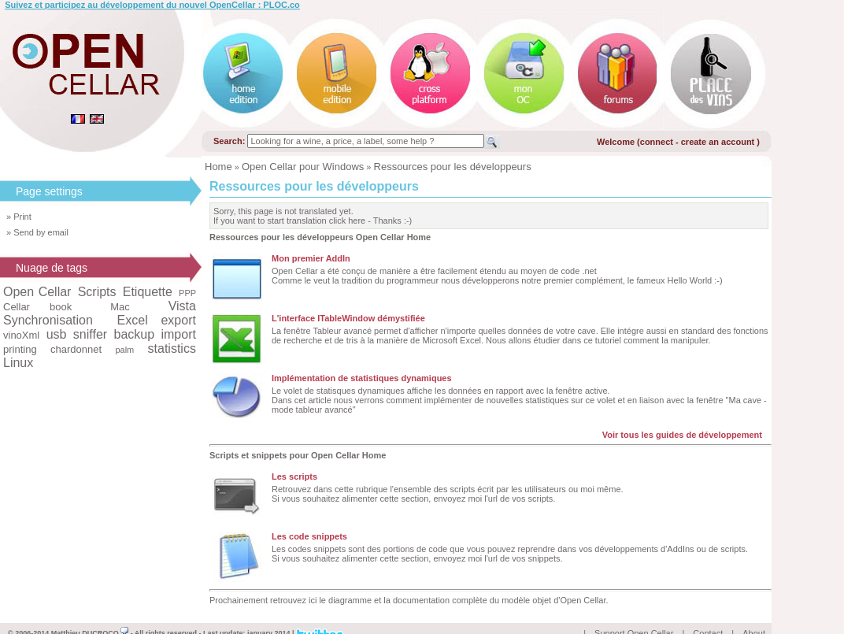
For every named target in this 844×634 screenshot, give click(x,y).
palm (124, 349)
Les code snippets (309, 536)
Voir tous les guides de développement (682, 434)
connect (656, 141)
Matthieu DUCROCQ (90, 615)
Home (218, 166)
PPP (187, 293)
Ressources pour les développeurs (452, 166)
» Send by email (37, 232)
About (753, 615)
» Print (18, 216)
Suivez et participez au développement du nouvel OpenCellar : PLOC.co (152, 4)
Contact (708, 615)
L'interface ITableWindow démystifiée (348, 318)
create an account (719, 141)
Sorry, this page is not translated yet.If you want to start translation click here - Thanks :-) (312, 215)
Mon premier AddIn (311, 258)
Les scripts (294, 476)
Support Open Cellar (633, 615)
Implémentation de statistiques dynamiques (362, 378)
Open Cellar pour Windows (303, 166)
